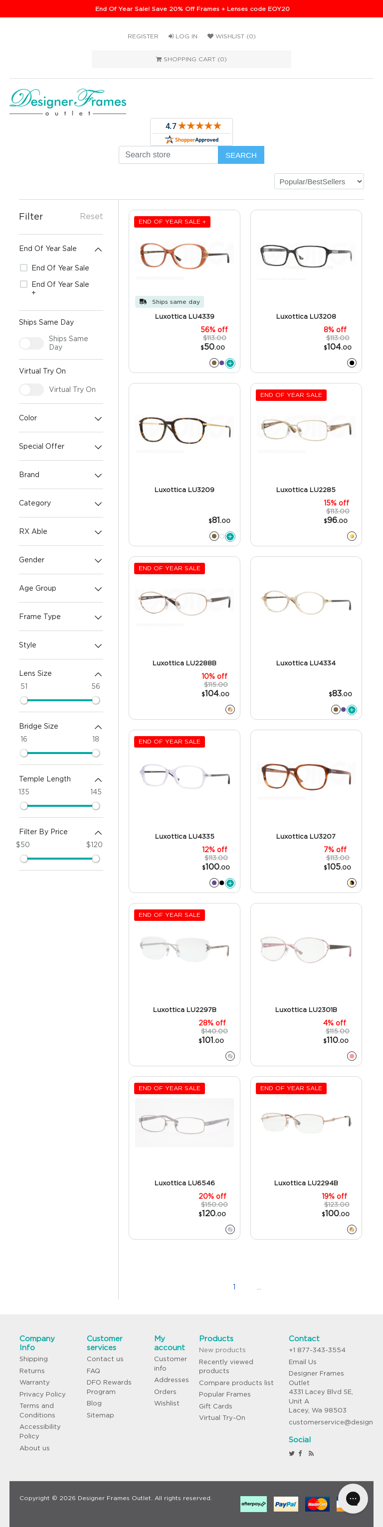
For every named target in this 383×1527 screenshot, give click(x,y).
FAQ (93, 1371)
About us (34, 1448)
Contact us (105, 1359)
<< (184, 1287)
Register (143, 36)
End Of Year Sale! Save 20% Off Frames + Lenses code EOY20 (192, 8)
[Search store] (168, 155)
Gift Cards (215, 1406)
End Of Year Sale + (54, 288)
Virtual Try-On (222, 1417)
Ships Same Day (68, 343)
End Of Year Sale (54, 268)
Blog (94, 1403)
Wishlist (167, 1403)
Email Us (303, 1362)
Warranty (34, 1382)
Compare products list (236, 1383)
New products (222, 1350)
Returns (32, 1371)
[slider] (23, 700)
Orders (165, 1392)
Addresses (171, 1380)
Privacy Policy (42, 1394)
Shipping (33, 1359)
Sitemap (100, 1415)
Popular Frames (225, 1394)
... (259, 1287)
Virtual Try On (72, 389)
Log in (183, 36)
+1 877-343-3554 (317, 1350)
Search (241, 155)
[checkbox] (31, 343)
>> (309, 1287)
